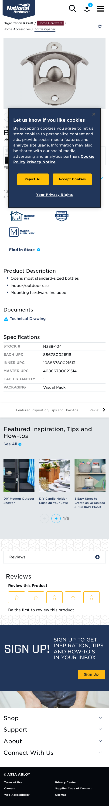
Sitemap (61, 794)
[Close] (93, 114)
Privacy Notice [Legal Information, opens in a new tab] (41, 162)
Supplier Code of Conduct (73, 788)
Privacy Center (65, 782)
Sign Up (91, 674)
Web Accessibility (17, 794)
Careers (9, 788)
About (12, 741)
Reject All (33, 179)
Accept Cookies (72, 179)
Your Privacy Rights (54, 195)
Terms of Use (13, 782)
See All (12, 444)
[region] (54, 158)
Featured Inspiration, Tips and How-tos (47, 410)
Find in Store (24, 250)
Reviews (17, 557)
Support (15, 730)
